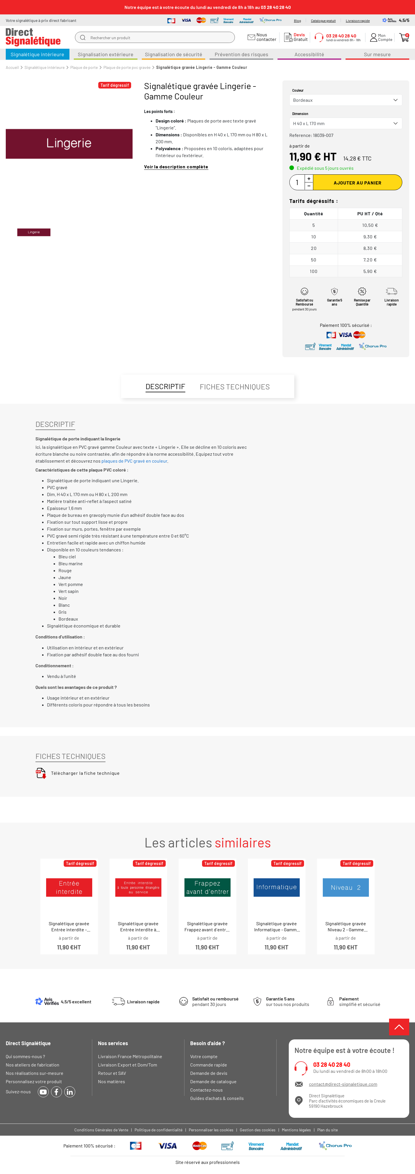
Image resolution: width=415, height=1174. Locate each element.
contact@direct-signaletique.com (343, 1084)
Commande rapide (208, 1064)
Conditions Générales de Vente (101, 1129)
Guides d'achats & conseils (217, 1098)
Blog (297, 20)
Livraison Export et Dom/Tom (127, 1064)
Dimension (300, 114)
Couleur (298, 90)
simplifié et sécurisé (359, 1001)
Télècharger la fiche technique (77, 773)
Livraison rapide (358, 20)
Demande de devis (208, 1073)
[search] (82, 37)
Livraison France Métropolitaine (130, 1056)
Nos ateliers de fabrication (32, 1064)
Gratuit (299, 37)
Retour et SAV (112, 1073)
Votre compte (204, 1056)
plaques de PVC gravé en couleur (134, 460)
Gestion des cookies (258, 1129)
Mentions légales (296, 1129)
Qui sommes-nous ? (25, 1056)
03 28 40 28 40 (331, 1064)
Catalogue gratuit (323, 20)
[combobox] (345, 100)
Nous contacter (265, 37)
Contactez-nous (206, 1089)
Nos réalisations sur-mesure (34, 1073)
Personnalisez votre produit (34, 1081)
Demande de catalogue (213, 1081)
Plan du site (327, 1129)
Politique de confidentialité (158, 1129)
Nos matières (111, 1081)
